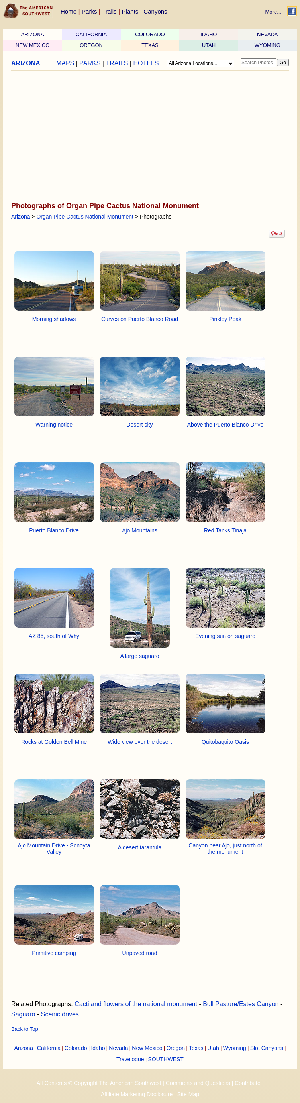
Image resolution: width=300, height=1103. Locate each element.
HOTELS (146, 63)
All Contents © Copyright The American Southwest (99, 1083)
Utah (213, 1048)
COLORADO (150, 34)
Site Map (188, 1094)
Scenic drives (60, 1014)
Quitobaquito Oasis (225, 742)
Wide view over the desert (140, 742)
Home (68, 11)
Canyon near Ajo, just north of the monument (225, 848)
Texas (196, 1048)
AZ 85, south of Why (54, 636)
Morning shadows (54, 319)
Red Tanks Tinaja (225, 530)
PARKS (89, 63)
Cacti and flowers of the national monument (136, 1004)
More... (273, 12)
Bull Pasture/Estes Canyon (240, 1004)
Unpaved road (139, 953)
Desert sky (139, 425)
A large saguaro (139, 656)
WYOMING (267, 45)
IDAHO (208, 34)
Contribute (248, 1083)
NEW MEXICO (32, 45)
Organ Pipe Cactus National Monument (84, 216)
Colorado (76, 1048)
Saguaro (23, 1014)
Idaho (98, 1048)
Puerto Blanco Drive (54, 530)
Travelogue (130, 1059)
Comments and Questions (198, 1083)
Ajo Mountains (139, 530)
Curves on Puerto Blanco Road (139, 319)
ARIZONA (32, 34)
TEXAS (150, 45)
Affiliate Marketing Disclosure (137, 1094)
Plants (130, 11)
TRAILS (117, 63)
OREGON (91, 45)
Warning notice (54, 425)
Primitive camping (54, 953)
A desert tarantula (140, 847)
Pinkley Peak (225, 319)
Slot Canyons (266, 1048)
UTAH (209, 45)
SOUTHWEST (165, 1059)
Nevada (118, 1048)
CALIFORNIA (91, 34)
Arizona (20, 216)
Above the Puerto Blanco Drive (225, 425)
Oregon (175, 1048)
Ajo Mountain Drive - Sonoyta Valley (54, 848)
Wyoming (234, 1048)
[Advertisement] (147, 137)
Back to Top (24, 1029)
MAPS (65, 63)
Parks (89, 11)
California (49, 1048)
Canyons (155, 11)
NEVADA (267, 34)
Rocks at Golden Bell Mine (54, 742)
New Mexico (147, 1048)
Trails (109, 11)
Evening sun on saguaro (225, 636)
